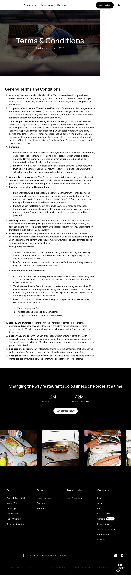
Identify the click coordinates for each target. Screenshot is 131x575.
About (100, 503)
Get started (104, 5)
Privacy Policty (58, 567)
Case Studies (103, 513)
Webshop (11, 508)
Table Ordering (14, 518)
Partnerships (103, 534)
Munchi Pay (12, 503)
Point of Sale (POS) (16, 498)
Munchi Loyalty (44, 498)
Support (101, 539)
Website (40, 508)
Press (100, 508)
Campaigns (42, 503)
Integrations (47, 5)
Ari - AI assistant (75, 498)
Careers (101, 518)
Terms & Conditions (81, 567)
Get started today (66, 410)
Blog (99, 498)
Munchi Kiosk (13, 513)
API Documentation (106, 529)
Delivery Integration (16, 524)
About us (61, 5)
